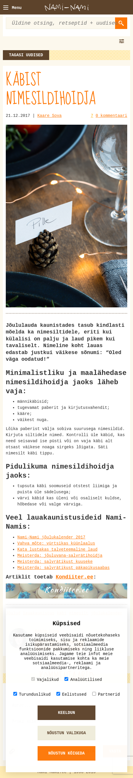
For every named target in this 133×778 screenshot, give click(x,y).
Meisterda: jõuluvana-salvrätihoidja (59, 555)
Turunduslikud (32, 694)
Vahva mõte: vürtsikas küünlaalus (56, 543)
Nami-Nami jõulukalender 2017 (51, 537)
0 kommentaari (111, 115)
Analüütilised (83, 679)
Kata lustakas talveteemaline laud (57, 549)
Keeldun (66, 712)
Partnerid (106, 694)
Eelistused (71, 694)
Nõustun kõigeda (66, 753)
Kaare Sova (49, 115)
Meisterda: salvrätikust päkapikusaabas (63, 567)
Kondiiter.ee (74, 577)
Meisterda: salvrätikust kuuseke (55, 561)
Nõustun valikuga (66, 733)
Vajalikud (45, 679)
